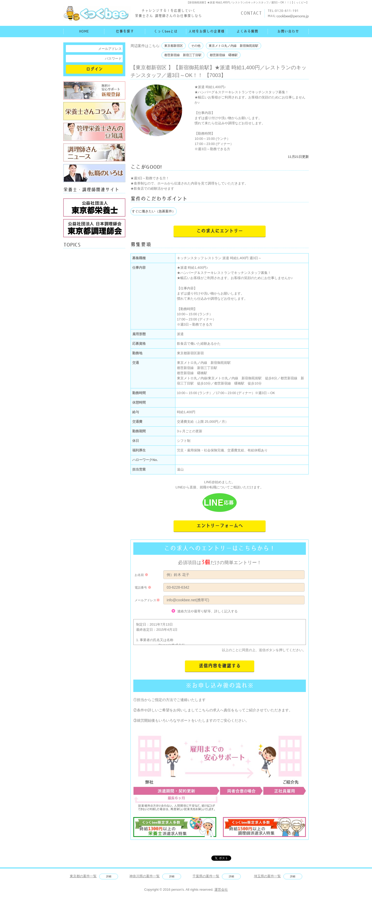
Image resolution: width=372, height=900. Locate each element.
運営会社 (221, 889)
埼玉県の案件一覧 (267, 876)
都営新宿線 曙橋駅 (224, 55)
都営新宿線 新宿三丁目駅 (183, 55)
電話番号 (141, 587)
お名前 (139, 575)
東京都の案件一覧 (83, 876)
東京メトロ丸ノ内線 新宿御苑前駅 (233, 46)
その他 (195, 46)
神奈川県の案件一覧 (144, 876)
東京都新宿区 (173, 46)
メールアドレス (145, 600)
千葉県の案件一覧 (205, 876)
